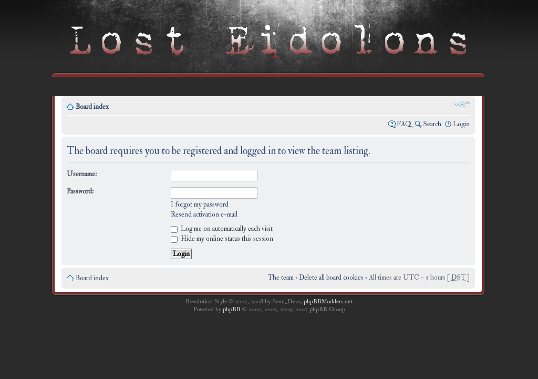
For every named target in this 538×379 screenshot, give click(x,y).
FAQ (404, 124)
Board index (92, 107)
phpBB (232, 309)
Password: (80, 191)
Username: (82, 174)
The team (281, 277)
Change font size (462, 103)
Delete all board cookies (331, 277)
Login (461, 124)
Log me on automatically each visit (222, 228)
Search (432, 124)
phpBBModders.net (328, 301)
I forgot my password (200, 204)
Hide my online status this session (222, 238)
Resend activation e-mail (204, 214)
